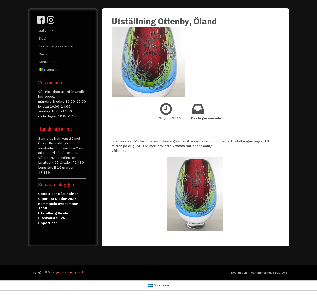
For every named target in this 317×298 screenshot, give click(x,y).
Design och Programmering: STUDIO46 (259, 272)
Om (41, 54)
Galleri (44, 31)
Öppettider (47, 223)
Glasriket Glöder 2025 (57, 199)
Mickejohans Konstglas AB (66, 272)
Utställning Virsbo (53, 213)
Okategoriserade (206, 118)
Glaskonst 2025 (51, 218)
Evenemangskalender (55, 46)
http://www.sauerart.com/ (188, 146)
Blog (42, 38)
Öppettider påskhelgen (58, 194)
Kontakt (45, 62)
